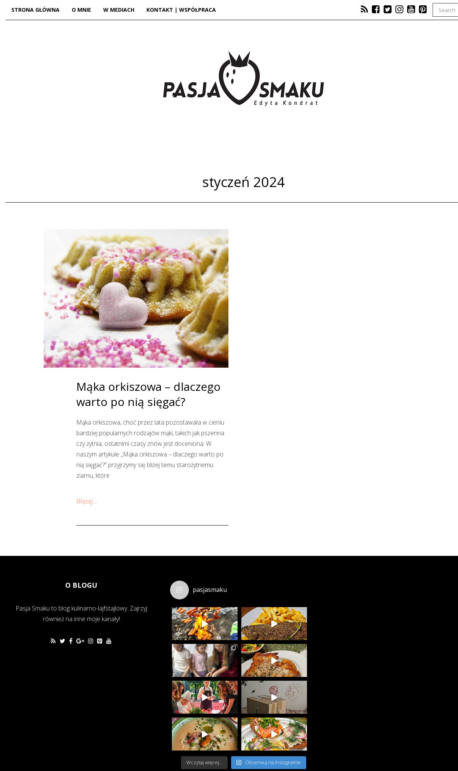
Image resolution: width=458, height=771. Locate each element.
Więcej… (86, 501)
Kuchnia (181, 150)
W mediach (118, 9)
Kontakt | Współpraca (181, 9)
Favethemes (59, 746)
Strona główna (35, 9)
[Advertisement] (378, 626)
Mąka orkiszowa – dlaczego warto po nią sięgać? (148, 394)
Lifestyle (306, 150)
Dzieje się (243, 150)
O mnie (81, 9)
